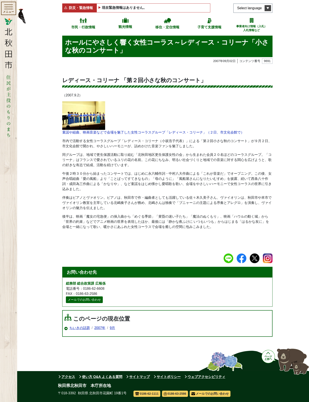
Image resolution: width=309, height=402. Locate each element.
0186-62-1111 (147, 393)
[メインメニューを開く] (8, 8)
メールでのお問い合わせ (84, 299)
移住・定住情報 (167, 27)
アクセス (68, 377)
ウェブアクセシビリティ (206, 377)
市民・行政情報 (83, 27)
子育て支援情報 (209, 27)
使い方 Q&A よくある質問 (102, 377)
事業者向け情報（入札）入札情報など (251, 28)
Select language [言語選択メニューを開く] (249, 8)
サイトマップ (139, 377)
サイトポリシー (169, 377)
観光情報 (125, 27)
